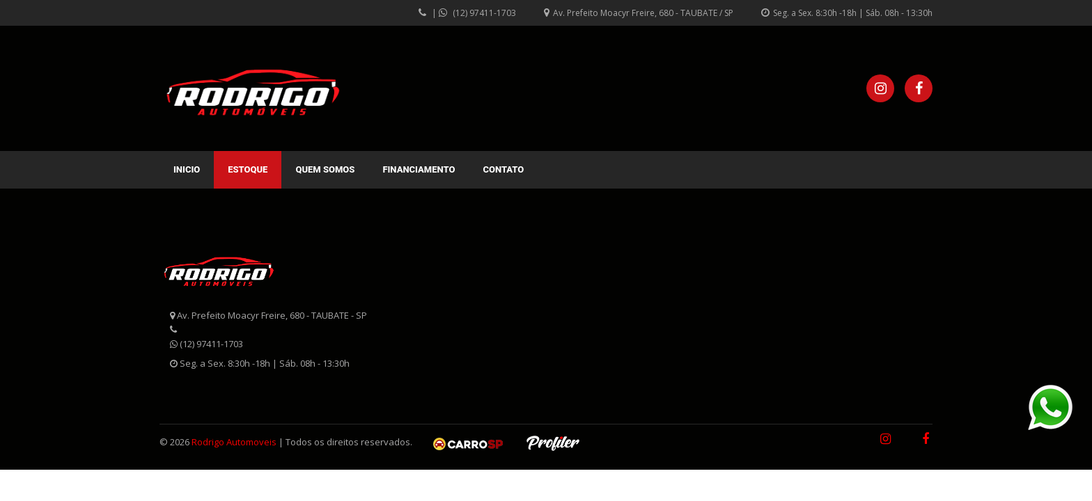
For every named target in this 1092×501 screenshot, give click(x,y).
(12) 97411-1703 (484, 13)
